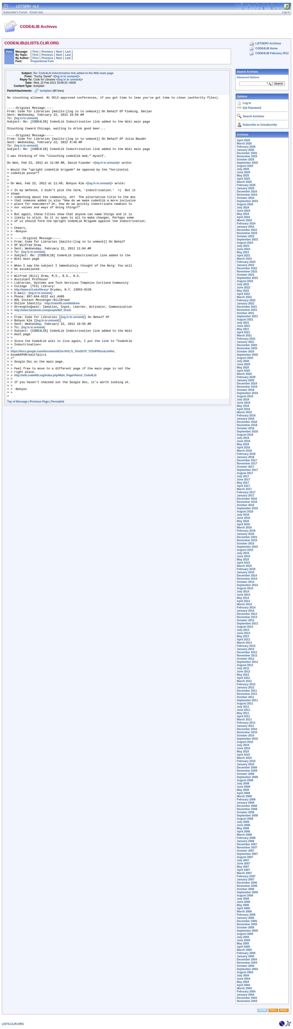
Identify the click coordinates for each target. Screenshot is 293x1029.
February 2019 (246, 415)
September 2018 (247, 431)
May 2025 (243, 175)
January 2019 (245, 418)
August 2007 (245, 857)
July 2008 (243, 822)
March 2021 (244, 335)
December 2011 (247, 690)
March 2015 (244, 566)
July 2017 (243, 476)
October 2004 (245, 966)
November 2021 (247, 310)
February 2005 (246, 953)
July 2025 (243, 169)
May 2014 (243, 598)
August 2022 (245, 281)
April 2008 (243, 831)
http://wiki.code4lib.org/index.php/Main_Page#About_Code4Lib (55, 431)
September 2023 (247, 239)
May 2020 (243, 367)
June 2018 (243, 441)
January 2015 (245, 572)
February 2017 (246, 492)
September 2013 (247, 623)
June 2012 (243, 671)
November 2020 (247, 348)
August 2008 (245, 818)
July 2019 (243, 399)
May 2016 (243, 521)
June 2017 (243, 479)
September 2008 (247, 815)
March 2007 (244, 873)
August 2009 (245, 780)
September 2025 (247, 162)
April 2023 (243, 255)
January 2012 (245, 687)
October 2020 (245, 351)
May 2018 (243, 444)
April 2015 (243, 562)
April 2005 (243, 946)
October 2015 (245, 543)
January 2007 (245, 879)
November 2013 (247, 617)
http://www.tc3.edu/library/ (31, 328)
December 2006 (247, 882)
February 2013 (246, 646)
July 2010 (243, 745)
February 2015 (246, 569)
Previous (47, 51)
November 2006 (247, 886)
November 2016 (247, 502)
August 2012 (245, 665)
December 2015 (247, 537)
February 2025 (246, 185)
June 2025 (243, 172)
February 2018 (246, 454)
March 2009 (244, 796)
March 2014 (244, 604)
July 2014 (243, 591)
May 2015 (243, 559)
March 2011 (244, 719)
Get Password (252, 107)
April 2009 (243, 793)
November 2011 (247, 694)
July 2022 (243, 284)
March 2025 (244, 182)
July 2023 (243, 246)
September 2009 (247, 777)
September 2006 (247, 892)
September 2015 (247, 546)
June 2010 (243, 748)
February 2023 (246, 262)
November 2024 (247, 194)
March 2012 (244, 681)
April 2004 (243, 985)
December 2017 (247, 460)
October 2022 (245, 274)
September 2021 (247, 316)
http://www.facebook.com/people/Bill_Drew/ (42, 353)
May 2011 (243, 713)
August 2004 (245, 972)
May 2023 (243, 252)
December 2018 (247, 422)
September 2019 (247, 393)
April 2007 (243, 870)
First (35, 51)
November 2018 (247, 425)
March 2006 (244, 911)
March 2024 (244, 220)
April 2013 (243, 639)
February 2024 (246, 223)
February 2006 (246, 914)
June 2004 (243, 978)
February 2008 (246, 838)
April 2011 (243, 716)
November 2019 (247, 386)
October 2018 (245, 428)
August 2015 (245, 550)
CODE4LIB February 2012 (272, 53)
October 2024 (245, 198)
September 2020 (247, 354)
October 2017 (245, 466)
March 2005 (244, 950)
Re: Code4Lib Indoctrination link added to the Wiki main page (73, 73)
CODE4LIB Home (266, 48)
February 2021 (246, 338)
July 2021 (243, 322)
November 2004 (247, 962)
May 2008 (243, 828)
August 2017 (245, 473)
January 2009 (245, 802)
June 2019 (243, 402)
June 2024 (243, 210)
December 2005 (247, 921)
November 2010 (247, 732)
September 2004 (247, 969)
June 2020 (243, 364)
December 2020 (247, 345)
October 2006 (245, 889)
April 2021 (243, 332)
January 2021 (245, 342)
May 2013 (243, 636)
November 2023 (247, 233)
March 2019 (244, 412)
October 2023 (245, 236)
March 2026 (244, 143)
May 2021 (243, 329)
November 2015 (247, 540)
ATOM (262, 1010)
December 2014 (247, 575)
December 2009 (247, 767)
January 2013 (245, 649)
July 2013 (243, 630)
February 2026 (246, 146)
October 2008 (245, 812)
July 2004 (243, 975)
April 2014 (243, 601)
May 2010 (243, 751)
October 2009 (245, 774)
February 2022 (246, 300)
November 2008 (247, 809)
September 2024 (247, 201)
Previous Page (39, 462)
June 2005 (243, 940)
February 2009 (246, 799)
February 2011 (246, 722)
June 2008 (243, 825)
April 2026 (243, 140)
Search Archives (247, 71)
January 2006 (245, 918)
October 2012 (245, 658)
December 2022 (247, 268)
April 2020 (243, 370)
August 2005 (245, 934)
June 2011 (243, 710)
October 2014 (245, 582)
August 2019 (245, 396)
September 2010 (247, 738)
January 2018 (245, 457)
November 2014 (247, 578)
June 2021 (243, 326)
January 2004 (245, 994)
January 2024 (245, 226)
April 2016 (243, 524)
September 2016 (247, 508)
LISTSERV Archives (268, 43)
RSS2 (283, 1010)
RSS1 (273, 1010)
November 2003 (247, 1001)
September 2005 (247, 930)
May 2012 (243, 674)
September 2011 (247, 700)
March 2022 (244, 297)
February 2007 (246, 876)
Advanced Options (248, 77)
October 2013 (245, 620)
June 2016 (243, 518)
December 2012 (247, 652)
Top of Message (17, 462)
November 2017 (247, 463)
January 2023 (245, 265)
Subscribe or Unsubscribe (260, 124)
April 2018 (243, 447)
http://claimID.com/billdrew (62, 345)
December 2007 (247, 844)
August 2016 (245, 511)
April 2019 (243, 409)
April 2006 (243, 908)
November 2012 (247, 655)
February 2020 (246, 377)
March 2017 (244, 489)
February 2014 (246, 607)
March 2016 (244, 527)
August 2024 (245, 204)
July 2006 (243, 898)
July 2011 (243, 706)
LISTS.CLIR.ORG (13, 1024)
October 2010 (245, 735)
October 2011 (245, 697)
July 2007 (243, 860)
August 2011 (245, 703)
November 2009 (247, 770)
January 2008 (245, 841)
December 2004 (247, 959)
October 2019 (245, 390)
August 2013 (245, 626)
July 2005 (243, 937)
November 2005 (247, 924)
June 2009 (243, 786)
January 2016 (245, 534)
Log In (247, 103)
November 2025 (247, 156)
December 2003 (247, 998)
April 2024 (243, 217)
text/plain (46, 90)
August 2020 (245, 358)
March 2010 (244, 758)
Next (59, 51)
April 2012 (243, 678)
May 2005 (243, 943)
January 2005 (245, 956)
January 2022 (245, 303)
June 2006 (243, 902)
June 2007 (243, 863)
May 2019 (243, 406)
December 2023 (247, 230)
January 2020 (245, 380)
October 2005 (245, 927)
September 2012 (247, 662)
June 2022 (243, 287)
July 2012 (243, 668)
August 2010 (245, 742)
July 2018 (243, 438)
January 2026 (245, 150)
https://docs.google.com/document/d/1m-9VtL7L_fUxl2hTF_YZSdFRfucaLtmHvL (63, 402)
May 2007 (243, 866)
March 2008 (244, 834)
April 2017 (243, 486)
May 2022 (243, 290)
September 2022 (247, 278)
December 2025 (247, 153)
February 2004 (246, 991)
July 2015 (243, 553)
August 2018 (245, 434)
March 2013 (244, 642)
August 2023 (245, 242)
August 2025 (245, 166)
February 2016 (246, 530)
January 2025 (245, 188)
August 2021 (245, 319)
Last (68, 51)
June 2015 (243, 556)
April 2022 (243, 294)
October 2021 (245, 313)
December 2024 (247, 191)
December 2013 (247, 614)
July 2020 (243, 361)
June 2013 (243, 633)
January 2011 (245, 726)
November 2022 (247, 271)
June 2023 (243, 249)
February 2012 (246, 684)
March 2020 (244, 374)
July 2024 (243, 207)
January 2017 (245, 495)
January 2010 (245, 764)
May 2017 (243, 482)
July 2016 (243, 514)
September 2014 (247, 585)
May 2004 (243, 982)
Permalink (57, 462)
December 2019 (247, 383)
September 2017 (247, 470)
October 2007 (245, 850)
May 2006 (243, 905)
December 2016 (247, 498)
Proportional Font (42, 61)
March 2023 (244, 258)
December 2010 (247, 729)
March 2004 (244, 988)
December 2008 (247, 806)
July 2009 (243, 783)
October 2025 (245, 159)
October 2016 (245, 505)
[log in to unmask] (66, 76)
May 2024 (243, 214)
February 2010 (246, 761)
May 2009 (243, 790)
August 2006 (245, 895)
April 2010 (243, 754)
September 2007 (247, 854)
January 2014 (245, 610)
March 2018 (244, 450)
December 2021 (247, 306)
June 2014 (243, 594)
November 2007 (247, 847)
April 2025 (243, 178)
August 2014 (245, 588)
